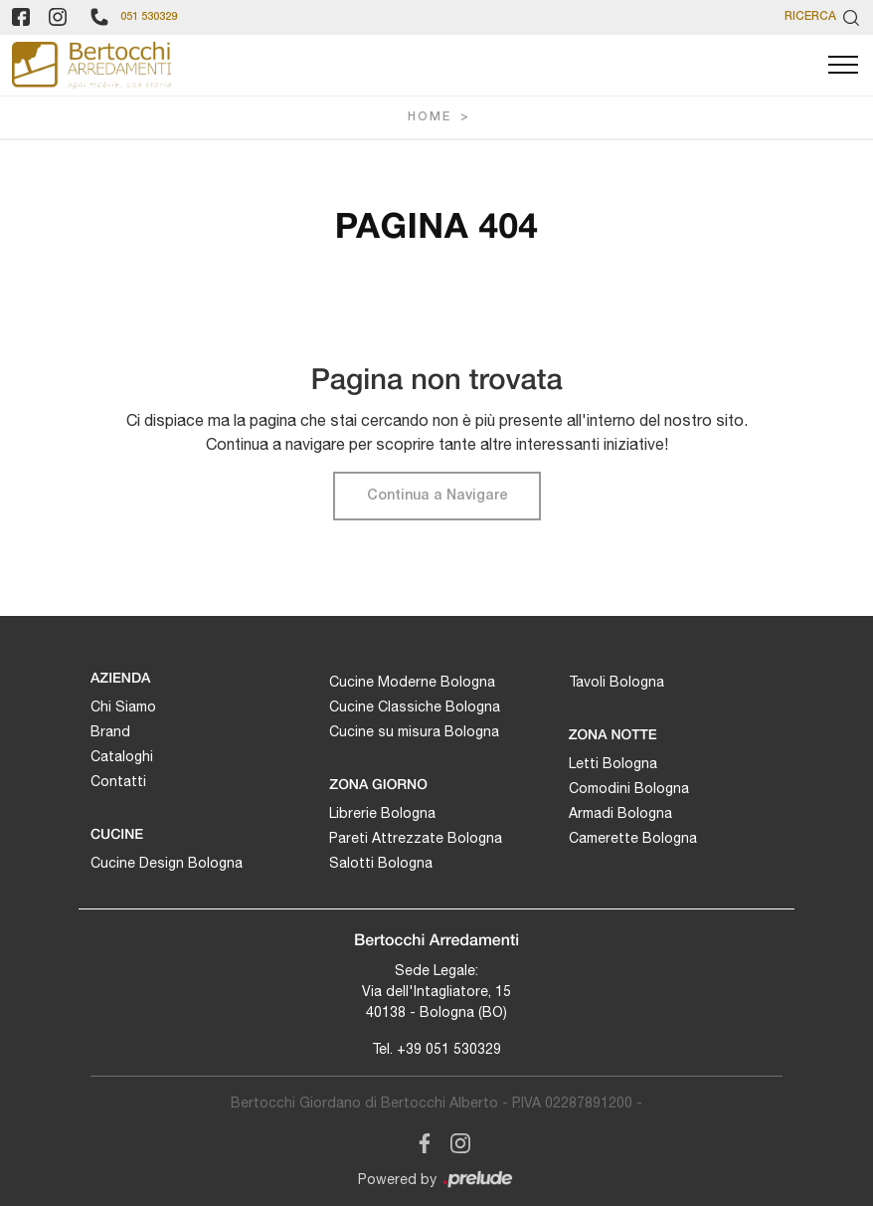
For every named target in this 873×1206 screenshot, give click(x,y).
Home (429, 116)
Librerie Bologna (382, 813)
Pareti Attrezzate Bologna (415, 838)
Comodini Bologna (629, 788)
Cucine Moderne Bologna (412, 682)
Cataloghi (121, 756)
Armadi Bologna (620, 813)
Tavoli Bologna (616, 682)
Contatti (118, 781)
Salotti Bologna (381, 863)
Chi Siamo (123, 706)
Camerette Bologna (633, 838)
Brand (110, 731)
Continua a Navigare (437, 496)
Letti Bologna (613, 763)
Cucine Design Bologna (166, 863)
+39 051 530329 (449, 1049)
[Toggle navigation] (843, 66)
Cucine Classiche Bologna (414, 706)
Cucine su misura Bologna (414, 731)
